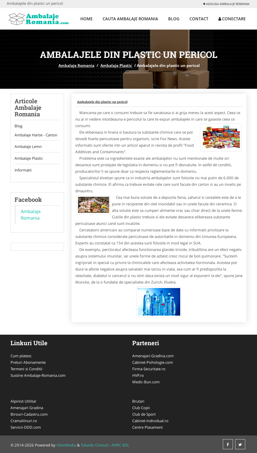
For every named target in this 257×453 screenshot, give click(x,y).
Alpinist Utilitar (23, 401)
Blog (173, 19)
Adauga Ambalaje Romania (226, 4)
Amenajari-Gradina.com (153, 355)
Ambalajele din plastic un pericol (102, 102)
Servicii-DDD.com (26, 427)
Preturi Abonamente (28, 362)
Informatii (23, 170)
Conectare (232, 19)
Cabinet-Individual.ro (150, 420)
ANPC (116, 444)
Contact (198, 19)
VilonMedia (66, 444)
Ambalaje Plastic (116, 65)
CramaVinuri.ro (24, 420)
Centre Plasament (147, 427)
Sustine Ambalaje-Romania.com (38, 375)
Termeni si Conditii (26, 368)
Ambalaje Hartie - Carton (36, 134)
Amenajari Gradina (27, 407)
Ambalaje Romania (76, 65)
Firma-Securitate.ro (148, 368)
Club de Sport (144, 414)
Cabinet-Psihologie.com (152, 362)
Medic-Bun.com (146, 381)
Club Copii (141, 407)
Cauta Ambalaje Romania (130, 19)
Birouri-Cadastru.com (29, 414)
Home (86, 19)
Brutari (138, 401)
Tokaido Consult (94, 444)
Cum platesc (21, 355)
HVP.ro (138, 375)
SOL (125, 444)
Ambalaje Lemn (28, 146)
